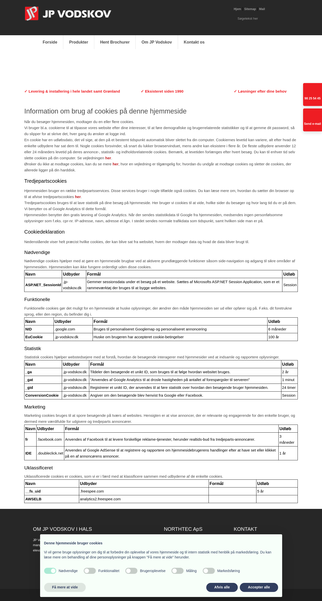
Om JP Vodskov (156, 42)
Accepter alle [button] (259, 587)
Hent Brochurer (115, 42)
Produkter (78, 42)
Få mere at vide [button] (65, 587)
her (108, 158)
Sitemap (250, 9)
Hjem (237, 9)
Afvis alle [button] (222, 587)
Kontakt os (194, 42)
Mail (262, 9)
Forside (50, 42)
